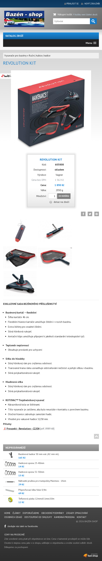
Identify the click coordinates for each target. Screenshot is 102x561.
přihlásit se (72, 3)
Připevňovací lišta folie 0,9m (32, 489)
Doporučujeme (31, 513)
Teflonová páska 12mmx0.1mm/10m (36, 498)
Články (17, 513)
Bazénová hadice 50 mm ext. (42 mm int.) (38, 454)
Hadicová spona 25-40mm (31, 463)
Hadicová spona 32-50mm (31, 471)
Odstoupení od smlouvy (38, 517)
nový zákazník (92, 3)
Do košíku (64, 196)
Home (7, 513)
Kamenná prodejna (64, 517)
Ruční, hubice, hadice (39, 55)
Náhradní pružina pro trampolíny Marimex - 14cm (42, 480)
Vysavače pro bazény (15, 55)
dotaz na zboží (59, 201)
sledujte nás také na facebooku (21, 526)
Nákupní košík (65, 14)
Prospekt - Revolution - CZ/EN (23, 428)
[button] (91, 43)
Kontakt (81, 517)
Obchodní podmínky (52, 513)
